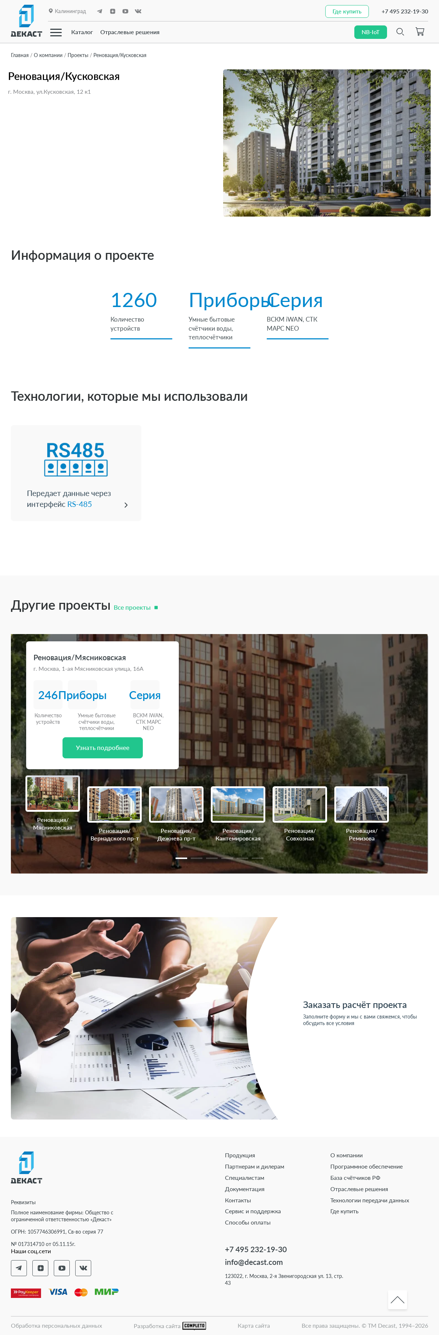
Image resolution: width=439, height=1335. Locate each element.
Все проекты (132, 606)
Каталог (82, 31)
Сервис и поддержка (253, 1210)
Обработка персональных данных (56, 1324)
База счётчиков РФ (355, 1176)
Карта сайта (254, 1324)
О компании (346, 1154)
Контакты (238, 1198)
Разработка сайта (170, 1325)
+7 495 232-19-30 (405, 11)
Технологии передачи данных (369, 1198)
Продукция (240, 1154)
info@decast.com (254, 1260)
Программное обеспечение (366, 1165)
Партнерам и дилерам (254, 1165)
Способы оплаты (248, 1221)
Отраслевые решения (130, 31)
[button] (181, 857)
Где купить (344, 1210)
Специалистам (244, 1176)
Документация (245, 1187)
